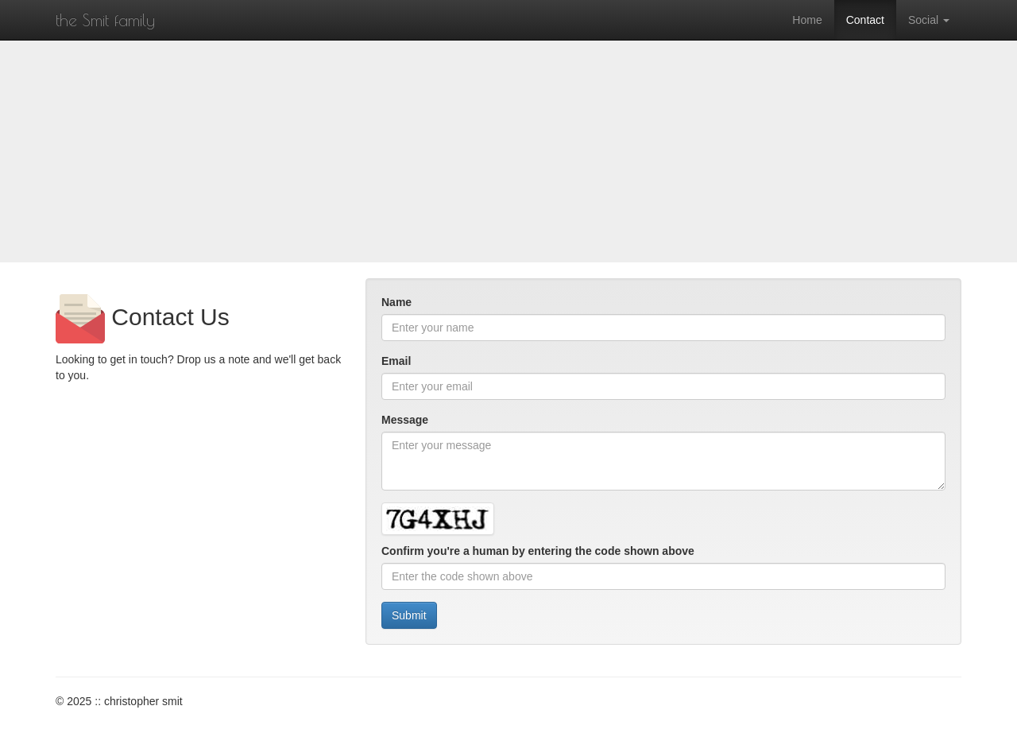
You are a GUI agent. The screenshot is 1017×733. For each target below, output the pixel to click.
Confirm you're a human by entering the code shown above (537, 551)
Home (807, 20)
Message (404, 419)
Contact (865, 20)
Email (396, 361)
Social (928, 20)
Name (396, 302)
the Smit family (105, 19)
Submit (409, 615)
